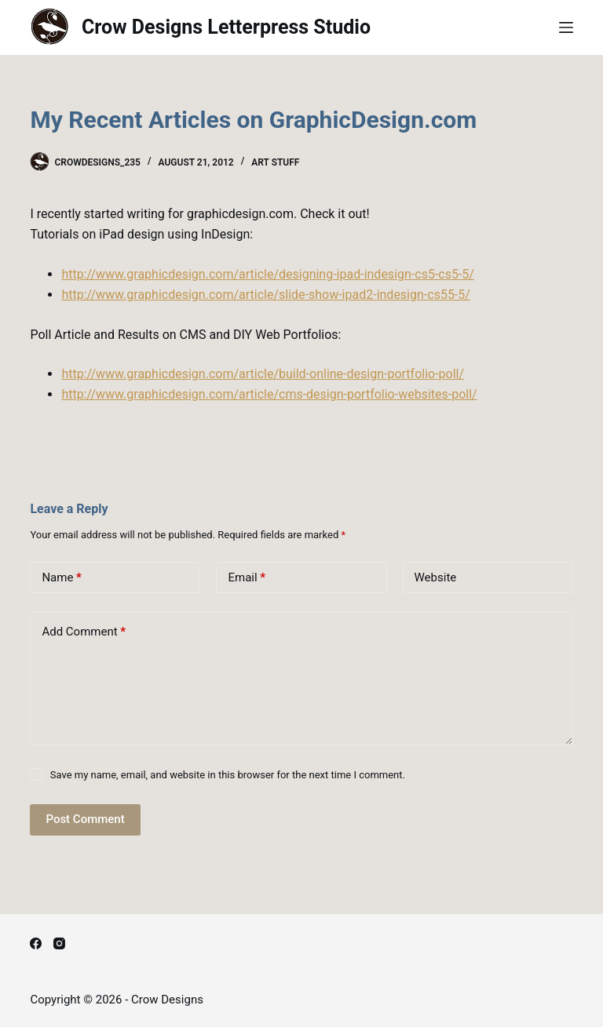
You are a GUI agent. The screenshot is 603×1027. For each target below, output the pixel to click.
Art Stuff (275, 162)
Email (246, 578)
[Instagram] (59, 943)
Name (62, 578)
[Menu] (566, 27)
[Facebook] (36, 943)
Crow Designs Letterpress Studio (226, 27)
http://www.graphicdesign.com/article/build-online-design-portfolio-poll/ (262, 373)
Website (436, 577)
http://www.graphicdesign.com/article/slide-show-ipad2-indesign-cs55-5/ (265, 294)
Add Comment (84, 632)
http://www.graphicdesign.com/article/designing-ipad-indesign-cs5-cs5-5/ (267, 274)
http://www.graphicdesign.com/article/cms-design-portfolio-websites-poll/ (269, 394)
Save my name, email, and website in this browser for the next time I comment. (227, 775)
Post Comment (85, 819)
